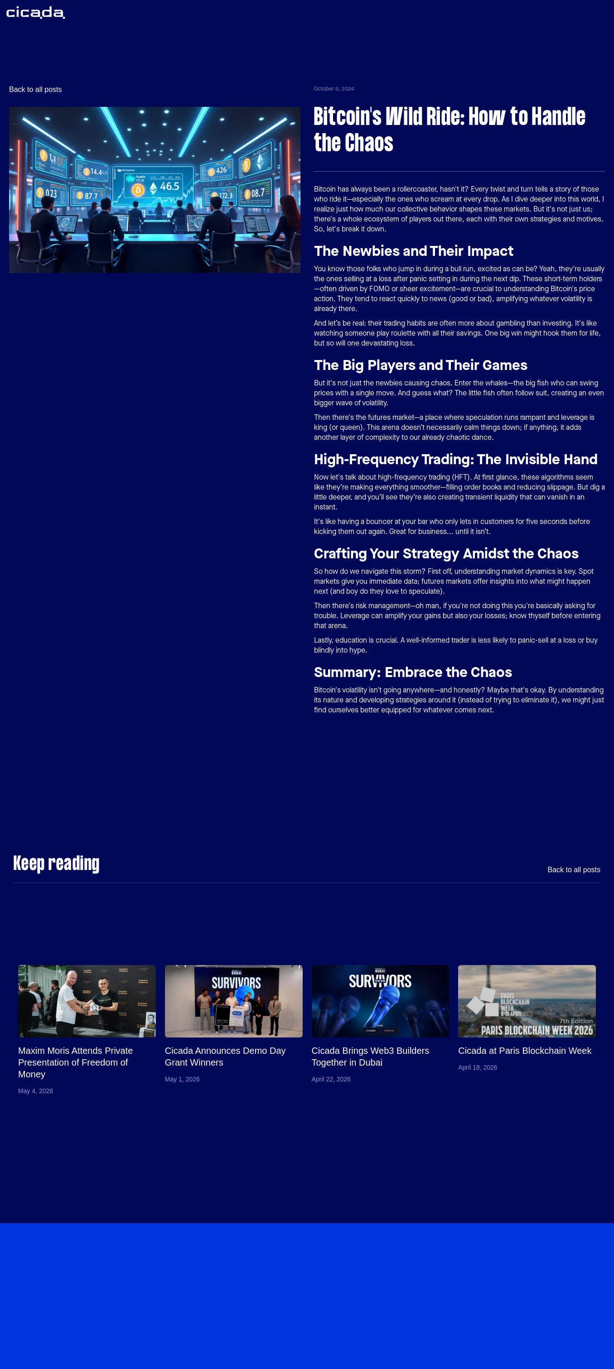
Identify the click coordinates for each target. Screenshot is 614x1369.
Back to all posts (35, 89)
